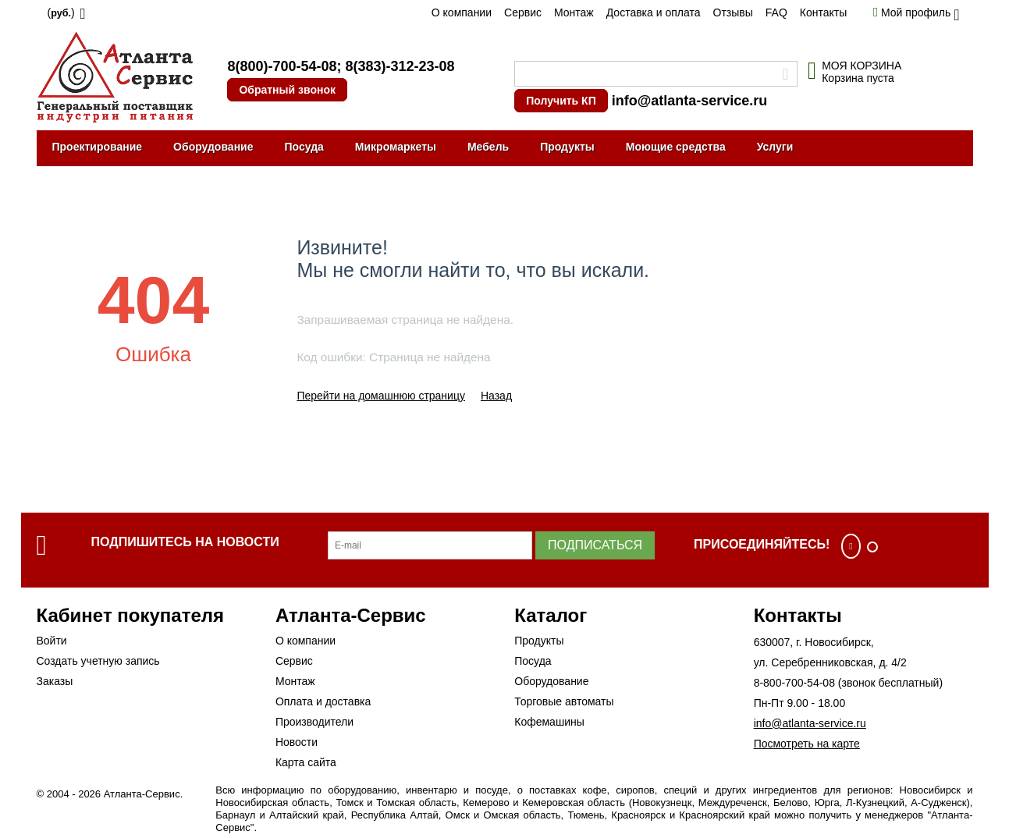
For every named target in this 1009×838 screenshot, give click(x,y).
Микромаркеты (395, 146)
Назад (496, 395)
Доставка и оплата (653, 12)
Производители (314, 721)
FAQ (776, 12)
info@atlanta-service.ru (690, 100)
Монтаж (574, 12)
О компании (462, 12)
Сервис (523, 12)
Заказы (55, 681)
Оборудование (213, 146)
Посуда (303, 146)
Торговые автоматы (563, 701)
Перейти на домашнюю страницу (381, 395)
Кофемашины (549, 721)
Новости (296, 742)
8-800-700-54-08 (794, 682)
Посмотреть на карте (807, 743)
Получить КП (560, 100)
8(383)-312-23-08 (399, 66)
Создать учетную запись (98, 661)
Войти (52, 640)
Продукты (567, 146)
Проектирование (97, 146)
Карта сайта (305, 762)
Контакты (823, 12)
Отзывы (733, 12)
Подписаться (595, 545)
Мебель (488, 146)
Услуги (775, 146)
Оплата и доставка (323, 701)
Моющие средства (676, 146)
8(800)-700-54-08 (281, 66)
